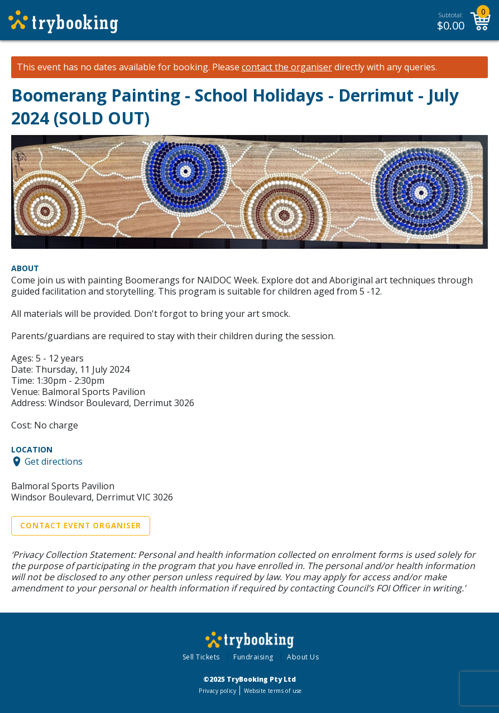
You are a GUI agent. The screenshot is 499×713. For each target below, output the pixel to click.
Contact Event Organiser (80, 526)
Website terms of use (272, 691)
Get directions (54, 461)
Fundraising (253, 657)
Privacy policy (217, 691)
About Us (303, 657)
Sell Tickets (201, 657)
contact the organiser (287, 67)
